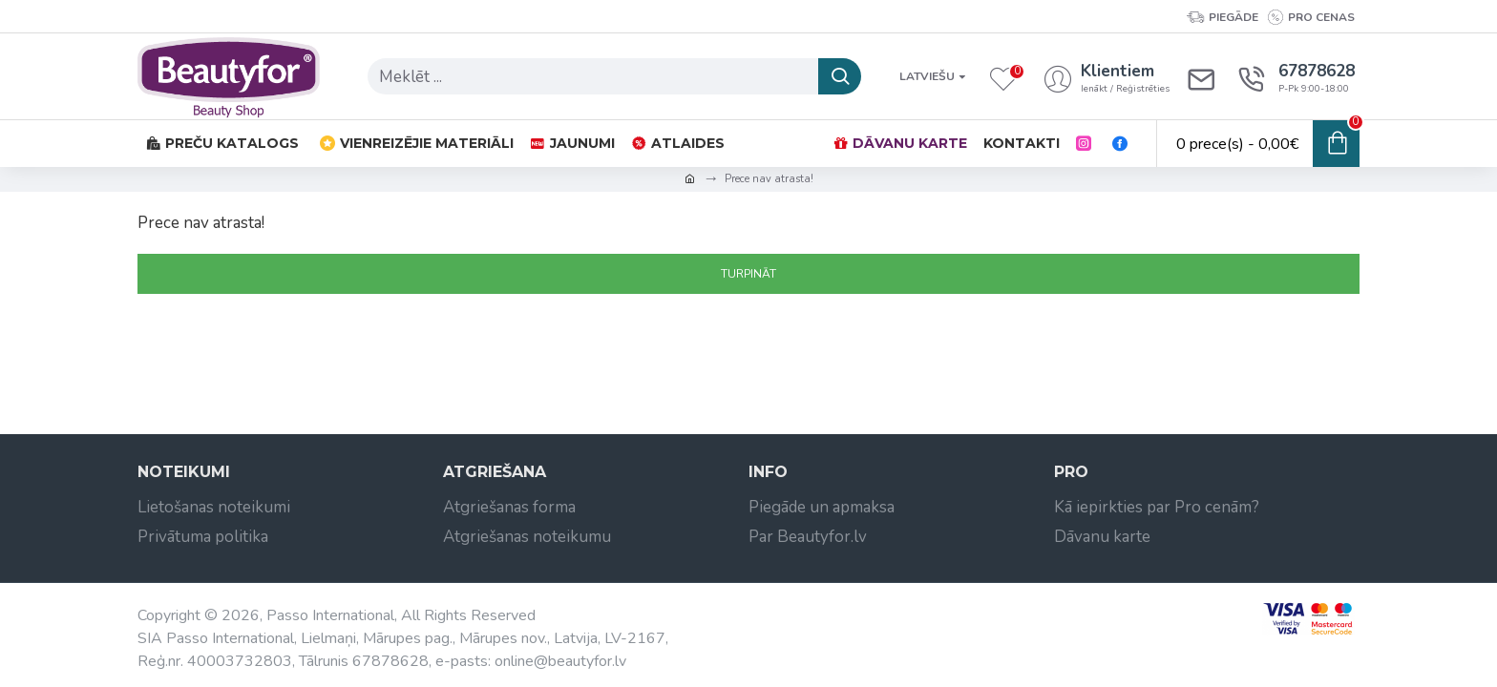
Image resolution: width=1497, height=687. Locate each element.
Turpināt (748, 273)
